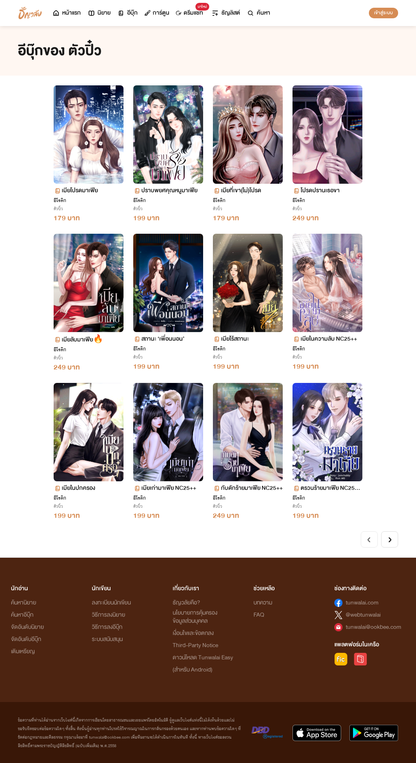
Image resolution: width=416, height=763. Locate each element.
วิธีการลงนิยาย (108, 615)
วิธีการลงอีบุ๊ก (107, 627)
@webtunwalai (363, 615)
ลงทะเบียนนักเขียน (111, 603)
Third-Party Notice (195, 645)
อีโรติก (60, 200)
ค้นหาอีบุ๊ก (22, 615)
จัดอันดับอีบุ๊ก (26, 639)
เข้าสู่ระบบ (383, 13)
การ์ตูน (156, 13)
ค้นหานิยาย (23, 603)
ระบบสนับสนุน (107, 639)
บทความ (263, 603)
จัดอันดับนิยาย (27, 627)
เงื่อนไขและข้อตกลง (193, 633)
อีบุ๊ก (127, 13)
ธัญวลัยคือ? (186, 603)
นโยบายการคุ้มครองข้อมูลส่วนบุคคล (195, 617)
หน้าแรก (66, 13)
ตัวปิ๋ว (58, 208)
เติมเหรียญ (23, 651)
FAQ (259, 615)
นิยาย (98, 13)
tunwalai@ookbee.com (373, 627)
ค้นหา (258, 13)
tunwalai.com (362, 603)
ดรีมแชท (191, 11)
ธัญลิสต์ (225, 13)
